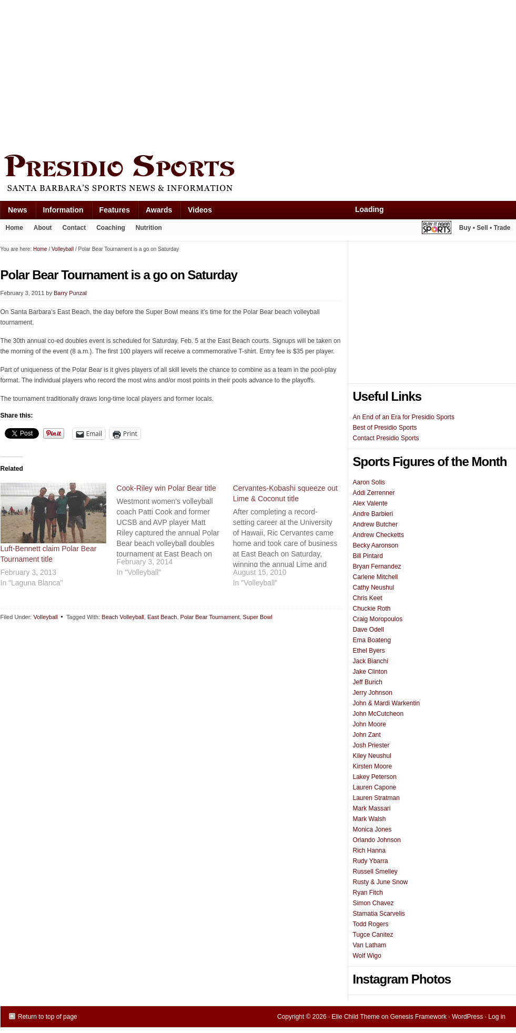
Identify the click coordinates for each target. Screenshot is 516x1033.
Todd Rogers (371, 924)
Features (111, 212)
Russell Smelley (375, 871)
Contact (74, 227)
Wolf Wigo (367, 955)
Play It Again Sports (436, 229)
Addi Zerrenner (374, 493)
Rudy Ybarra (370, 861)
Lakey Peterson (375, 777)
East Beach (162, 617)
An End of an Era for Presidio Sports (403, 417)
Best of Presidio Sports (385, 427)
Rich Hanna (369, 850)
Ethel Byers (369, 650)
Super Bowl (257, 617)
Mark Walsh (369, 819)
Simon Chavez (373, 903)
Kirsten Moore (372, 766)
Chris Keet (367, 598)
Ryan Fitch (368, 892)
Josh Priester (371, 745)
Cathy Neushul (373, 587)
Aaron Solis (369, 482)
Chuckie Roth (372, 608)
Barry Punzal (70, 293)
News (13, 212)
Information (59, 212)
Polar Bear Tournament (210, 617)
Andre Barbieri (373, 514)
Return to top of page (47, 1016)
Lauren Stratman (376, 798)
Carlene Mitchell (375, 577)
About (40, 230)
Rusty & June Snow (380, 882)
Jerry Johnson (372, 692)
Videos (200, 210)
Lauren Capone (375, 787)
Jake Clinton (370, 671)
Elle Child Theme (356, 1016)
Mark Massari (372, 808)
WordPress (467, 1016)
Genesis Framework (418, 1016)
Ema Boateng (372, 640)
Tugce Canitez (373, 934)
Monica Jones (372, 829)
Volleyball (45, 617)
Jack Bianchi (370, 661)
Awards (155, 212)
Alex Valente (370, 503)
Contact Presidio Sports (386, 438)
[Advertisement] (145, 74)
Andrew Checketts (378, 535)
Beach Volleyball (123, 617)
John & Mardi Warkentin (386, 703)
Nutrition (149, 227)
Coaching (110, 227)
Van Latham (370, 945)
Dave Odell (368, 629)
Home (14, 227)
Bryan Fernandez (377, 566)
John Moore (369, 724)
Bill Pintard (368, 556)
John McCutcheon (378, 713)
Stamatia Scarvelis (379, 913)
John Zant (367, 734)
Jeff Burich (367, 682)
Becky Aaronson (376, 545)
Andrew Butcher (375, 524)
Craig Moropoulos (378, 619)
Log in (496, 1016)
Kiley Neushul (372, 755)
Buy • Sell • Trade (485, 227)
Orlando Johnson (377, 840)
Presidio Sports (258, 174)
